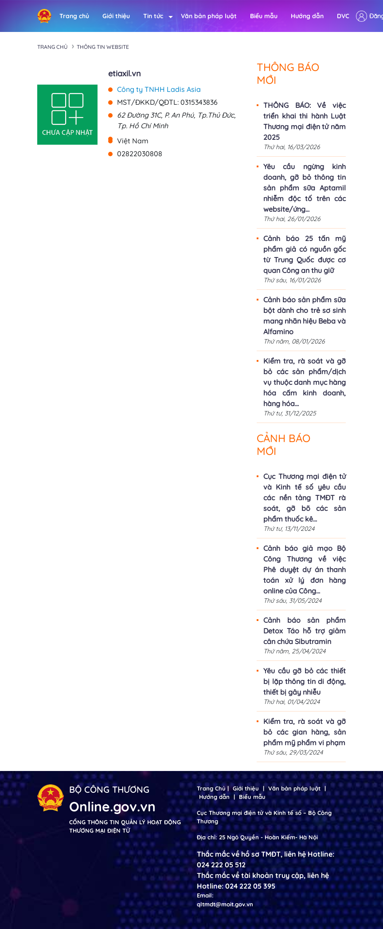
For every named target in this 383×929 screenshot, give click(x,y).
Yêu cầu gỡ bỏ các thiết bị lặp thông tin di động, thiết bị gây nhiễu (304, 681)
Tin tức (155, 16)
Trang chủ (74, 16)
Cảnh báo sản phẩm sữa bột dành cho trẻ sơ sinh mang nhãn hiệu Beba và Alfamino (304, 315)
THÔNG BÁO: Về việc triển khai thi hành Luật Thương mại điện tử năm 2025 (304, 121)
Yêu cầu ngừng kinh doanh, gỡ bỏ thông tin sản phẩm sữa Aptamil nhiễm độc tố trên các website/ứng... (304, 187)
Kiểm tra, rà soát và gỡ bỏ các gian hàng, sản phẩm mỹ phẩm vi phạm (304, 732)
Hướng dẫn (307, 16)
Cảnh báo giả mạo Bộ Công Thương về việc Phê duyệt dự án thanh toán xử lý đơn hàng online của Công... (304, 569)
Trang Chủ (211, 788)
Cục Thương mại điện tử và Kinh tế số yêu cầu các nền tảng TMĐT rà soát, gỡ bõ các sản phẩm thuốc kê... (304, 497)
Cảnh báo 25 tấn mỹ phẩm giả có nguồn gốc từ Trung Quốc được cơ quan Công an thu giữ (304, 254)
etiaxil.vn (124, 73)
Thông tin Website (103, 46)
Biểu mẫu (263, 16)
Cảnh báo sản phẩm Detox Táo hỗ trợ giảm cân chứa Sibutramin (304, 631)
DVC (343, 16)
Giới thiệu (116, 16)
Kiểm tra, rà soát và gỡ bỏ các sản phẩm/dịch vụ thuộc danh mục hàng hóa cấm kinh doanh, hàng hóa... (304, 382)
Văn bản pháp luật (209, 16)
